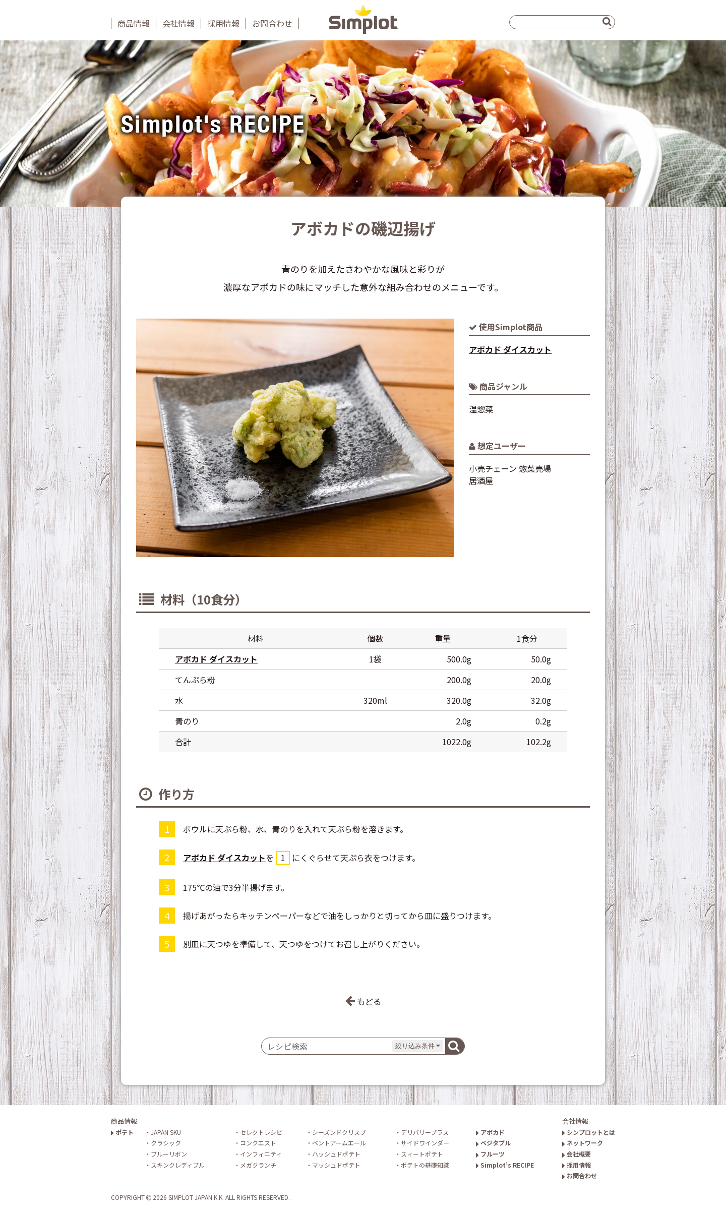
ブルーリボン (169, 1153)
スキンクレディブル (178, 1165)
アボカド (490, 1132)
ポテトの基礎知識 (425, 1165)
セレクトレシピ (261, 1132)
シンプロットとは (588, 1132)
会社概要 (576, 1153)
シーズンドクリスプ (339, 1132)
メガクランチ (258, 1165)
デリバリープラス (425, 1132)
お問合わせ (272, 23)
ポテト (122, 1132)
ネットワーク (582, 1142)
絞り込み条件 (418, 1046)
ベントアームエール (339, 1142)
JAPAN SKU (166, 1132)
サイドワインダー (425, 1142)
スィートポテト (422, 1153)
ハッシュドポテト (336, 1153)
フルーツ (490, 1153)
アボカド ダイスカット (510, 349)
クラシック (166, 1142)
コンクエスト (258, 1142)
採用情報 (223, 23)
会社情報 (178, 23)
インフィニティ (261, 1153)
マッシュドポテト (336, 1165)
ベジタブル (493, 1142)
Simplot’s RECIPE (505, 1165)
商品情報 (133, 23)
